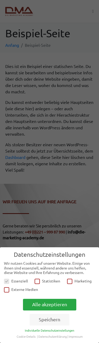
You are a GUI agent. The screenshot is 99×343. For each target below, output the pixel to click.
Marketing (79, 281)
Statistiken (47, 281)
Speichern (49, 319)
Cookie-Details (26, 336)
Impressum (76, 336)
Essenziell (16, 281)
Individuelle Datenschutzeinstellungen (49, 330)
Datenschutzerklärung (52, 336)
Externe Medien (21, 289)
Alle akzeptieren (49, 304)
